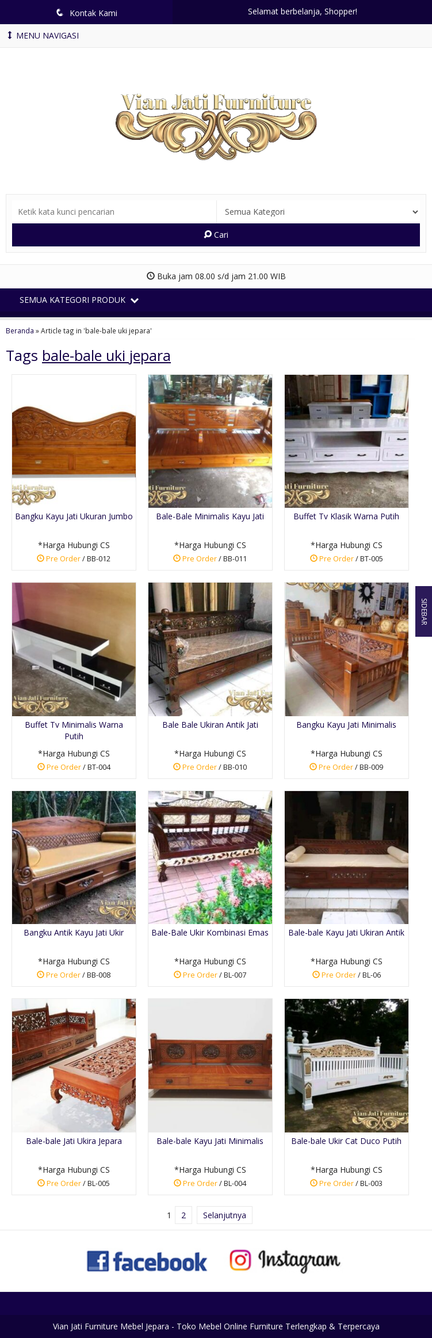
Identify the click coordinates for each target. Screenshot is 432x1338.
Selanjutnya (224, 1215)
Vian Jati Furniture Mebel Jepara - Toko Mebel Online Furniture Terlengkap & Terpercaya (216, 1326)
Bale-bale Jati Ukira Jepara (74, 1140)
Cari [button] (216, 234)
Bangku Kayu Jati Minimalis (346, 724)
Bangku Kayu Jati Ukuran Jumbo (74, 516)
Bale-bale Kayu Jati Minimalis (209, 1140)
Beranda (20, 330)
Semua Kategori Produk (79, 299)
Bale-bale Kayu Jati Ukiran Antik (346, 932)
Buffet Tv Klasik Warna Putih (346, 516)
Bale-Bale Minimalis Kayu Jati (210, 516)
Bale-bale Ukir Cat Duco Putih (346, 1140)
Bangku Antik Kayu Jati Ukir (74, 932)
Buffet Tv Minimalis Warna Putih (74, 730)
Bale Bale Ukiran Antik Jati (210, 724)
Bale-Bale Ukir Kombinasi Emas (210, 932)
